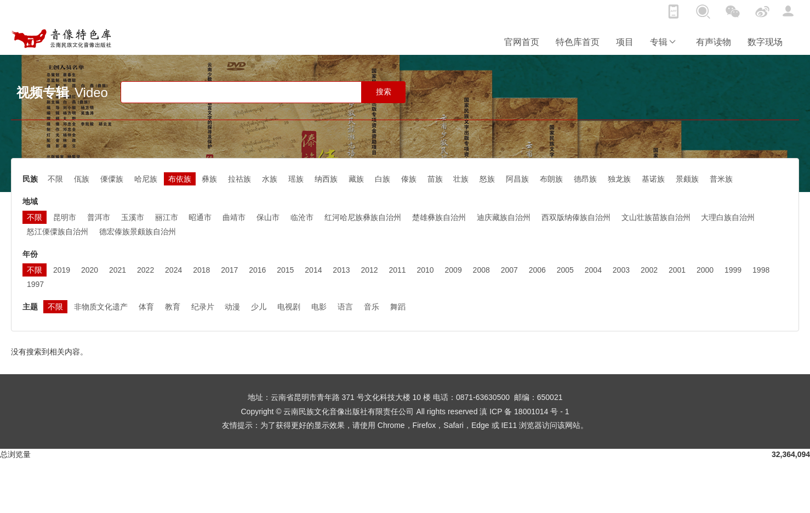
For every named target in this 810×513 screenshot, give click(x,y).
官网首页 (521, 42)
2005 (565, 270)
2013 (341, 270)
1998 (760, 270)
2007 (509, 270)
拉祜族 (239, 178)
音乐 (371, 306)
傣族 (409, 178)
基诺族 (653, 178)
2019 (61, 270)
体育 (146, 306)
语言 (345, 306)
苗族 (435, 178)
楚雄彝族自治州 (439, 217)
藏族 (356, 178)
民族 (30, 178)
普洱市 (98, 217)
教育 (172, 306)
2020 (89, 270)
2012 (369, 270)
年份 (30, 254)
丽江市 (166, 217)
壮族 (461, 178)
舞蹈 (398, 306)
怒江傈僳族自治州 (57, 231)
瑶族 (296, 178)
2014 (313, 270)
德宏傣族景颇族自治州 (137, 231)
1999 (733, 270)
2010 (425, 270)
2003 (621, 270)
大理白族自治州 (728, 217)
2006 (537, 270)
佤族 (81, 178)
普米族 (721, 178)
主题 (30, 306)
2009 (453, 270)
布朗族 (551, 178)
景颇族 (687, 178)
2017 (229, 270)
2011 (397, 270)
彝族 (209, 178)
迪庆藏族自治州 (504, 217)
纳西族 (326, 178)
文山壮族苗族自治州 (656, 217)
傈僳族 (111, 178)
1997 (35, 284)
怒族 (487, 178)
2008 (481, 270)
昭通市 (200, 217)
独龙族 (619, 178)
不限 (55, 178)
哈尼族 (145, 178)
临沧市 (301, 217)
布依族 (179, 178)
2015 (285, 270)
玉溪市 (132, 217)
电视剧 (288, 306)
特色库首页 (578, 42)
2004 (593, 270)
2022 (145, 270)
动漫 (232, 306)
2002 (649, 270)
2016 (257, 270)
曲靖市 (234, 217)
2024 (173, 270)
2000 (705, 270)
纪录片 (202, 306)
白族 (382, 178)
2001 (677, 270)
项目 (625, 42)
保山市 (267, 217)
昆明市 (64, 217)
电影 (319, 306)
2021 (117, 270)
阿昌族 (517, 178)
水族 (269, 178)
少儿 (258, 306)
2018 (201, 270)
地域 (30, 201)
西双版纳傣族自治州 (576, 217)
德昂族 (585, 178)
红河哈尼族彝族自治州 (362, 217)
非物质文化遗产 (101, 306)
